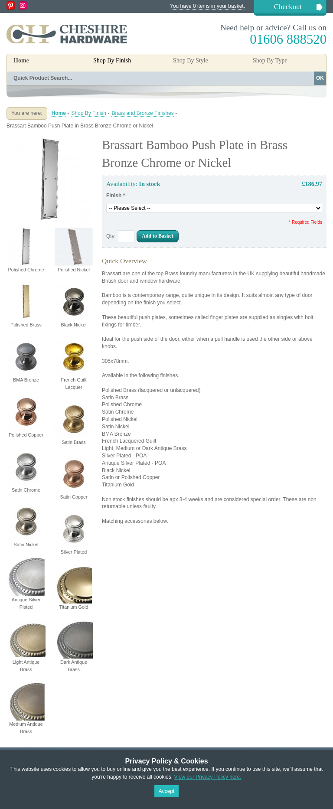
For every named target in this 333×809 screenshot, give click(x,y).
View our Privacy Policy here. (207, 777)
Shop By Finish (88, 113)
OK (320, 78)
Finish (115, 195)
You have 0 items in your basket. (207, 6)
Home (21, 60)
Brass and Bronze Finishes (142, 113)
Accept (167, 791)
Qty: (111, 236)
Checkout (288, 7)
